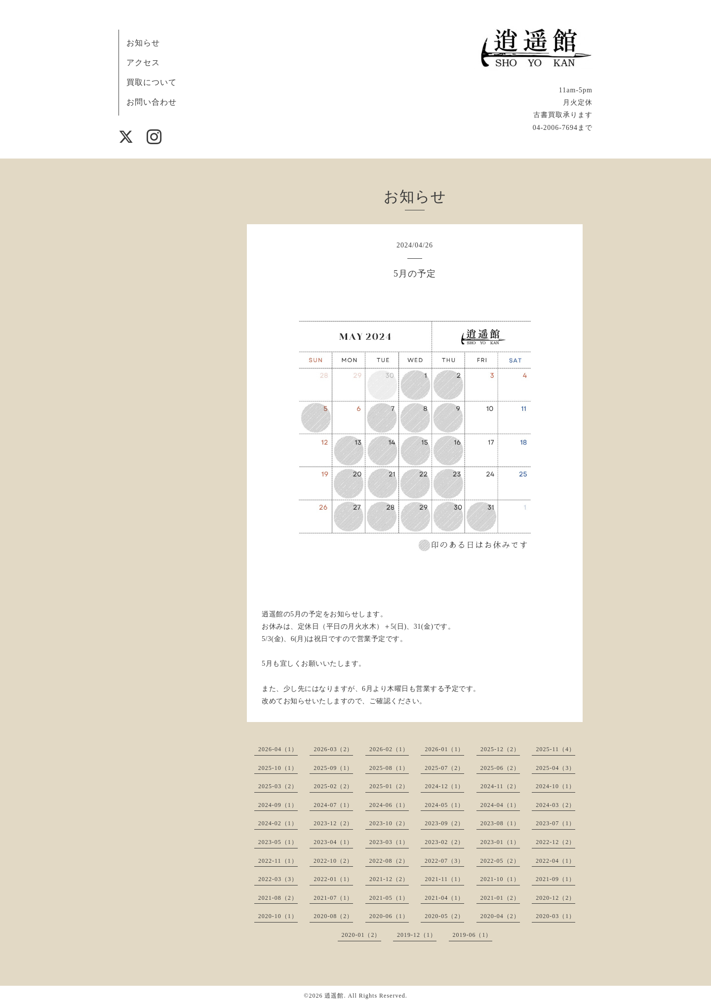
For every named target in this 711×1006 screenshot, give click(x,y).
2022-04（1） (555, 860)
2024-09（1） (278, 805)
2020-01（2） (361, 934)
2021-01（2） (500, 897)
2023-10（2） (389, 823)
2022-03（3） (278, 879)
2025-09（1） (333, 768)
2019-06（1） (472, 934)
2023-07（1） (555, 823)
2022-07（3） (444, 860)
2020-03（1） (555, 916)
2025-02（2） (333, 786)
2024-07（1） (333, 805)
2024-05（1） (444, 805)
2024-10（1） (555, 786)
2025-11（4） (555, 749)
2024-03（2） (555, 805)
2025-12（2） (500, 749)
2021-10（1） (500, 879)
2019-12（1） (416, 934)
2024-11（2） (500, 786)
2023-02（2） (444, 842)
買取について (151, 82)
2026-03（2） (333, 749)
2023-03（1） (389, 842)
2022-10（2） (333, 860)
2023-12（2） (333, 823)
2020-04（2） (500, 916)
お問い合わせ (151, 102)
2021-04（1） (444, 897)
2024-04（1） (500, 805)
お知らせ (143, 43)
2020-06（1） (389, 916)
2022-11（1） (278, 860)
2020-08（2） (333, 916)
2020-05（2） (444, 916)
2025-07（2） (444, 768)
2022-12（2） (555, 842)
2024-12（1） (444, 786)
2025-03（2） (278, 786)
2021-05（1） (389, 897)
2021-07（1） (333, 897)
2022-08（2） (389, 860)
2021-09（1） (555, 879)
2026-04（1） (278, 749)
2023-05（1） (278, 842)
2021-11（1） (444, 879)
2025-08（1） (389, 768)
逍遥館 (334, 995)
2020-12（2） (555, 897)
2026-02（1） (389, 749)
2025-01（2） (389, 786)
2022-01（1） (333, 879)
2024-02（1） (278, 823)
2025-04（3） (555, 768)
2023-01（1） (500, 842)
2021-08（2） (278, 897)
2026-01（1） (444, 749)
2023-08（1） (500, 823)
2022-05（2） (500, 860)
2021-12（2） (389, 879)
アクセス (143, 62)
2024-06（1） (389, 805)
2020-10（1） (278, 916)
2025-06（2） (500, 768)
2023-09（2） (444, 823)
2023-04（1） (333, 842)
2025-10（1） (278, 768)
